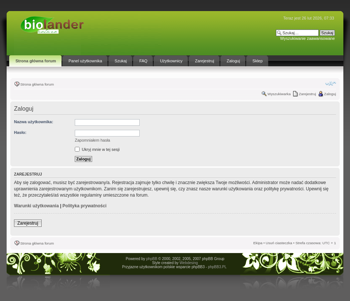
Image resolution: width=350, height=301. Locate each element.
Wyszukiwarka (279, 94)
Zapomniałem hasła (92, 140)
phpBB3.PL (217, 267)
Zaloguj (330, 94)
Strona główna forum (37, 84)
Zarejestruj (307, 94)
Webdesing (188, 263)
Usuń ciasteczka (279, 243)
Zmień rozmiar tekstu (330, 83)
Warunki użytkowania (36, 205)
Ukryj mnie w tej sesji (97, 149)
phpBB (151, 259)
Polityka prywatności (84, 205)
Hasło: (20, 132)
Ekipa (257, 243)
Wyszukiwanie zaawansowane (307, 38)
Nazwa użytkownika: (33, 122)
